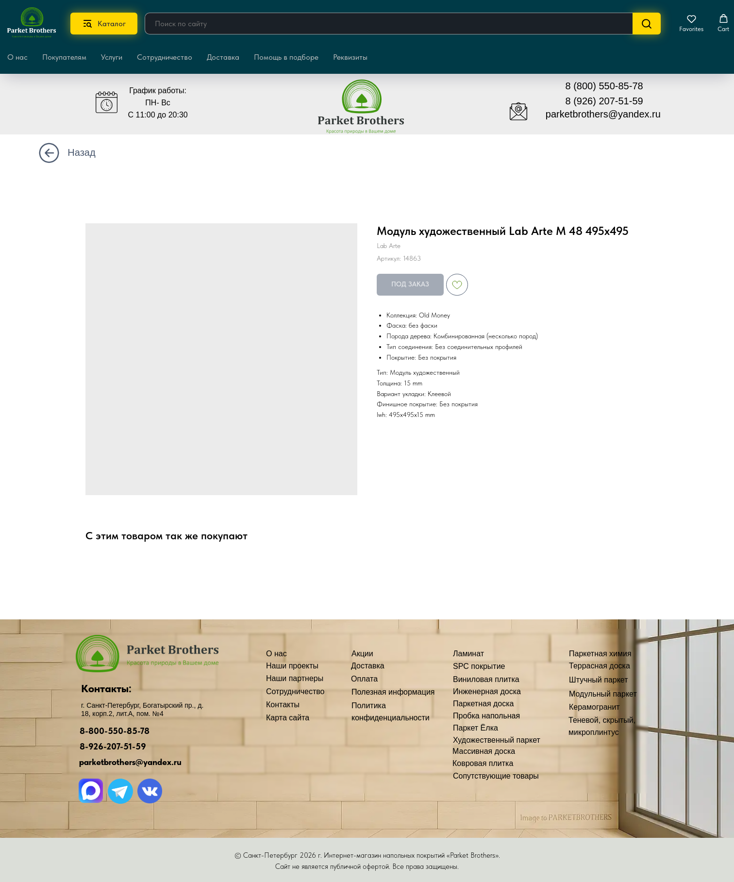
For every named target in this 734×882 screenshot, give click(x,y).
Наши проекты (292, 666)
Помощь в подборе (286, 57)
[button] (691, 23)
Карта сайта (287, 718)
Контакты (283, 704)
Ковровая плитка (482, 763)
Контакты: (106, 688)
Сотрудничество (164, 57)
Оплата (364, 679)
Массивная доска (483, 751)
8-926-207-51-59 (113, 746)
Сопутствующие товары (496, 776)
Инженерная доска (487, 691)
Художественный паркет (496, 740)
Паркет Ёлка (475, 728)
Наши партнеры (294, 678)
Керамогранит (594, 707)
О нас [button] (17, 57)
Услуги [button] (111, 57)
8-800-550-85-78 (115, 731)
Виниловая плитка (486, 679)
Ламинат (468, 653)
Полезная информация (393, 692)
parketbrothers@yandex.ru (603, 114)
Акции (362, 653)
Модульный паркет (603, 694)
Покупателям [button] (64, 57)
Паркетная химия (600, 653)
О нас (276, 653)
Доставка (223, 57)
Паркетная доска (483, 703)
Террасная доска (599, 666)
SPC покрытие (479, 666)
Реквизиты (350, 57)
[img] (368, 111)
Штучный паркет (598, 680)
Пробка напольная (486, 716)
